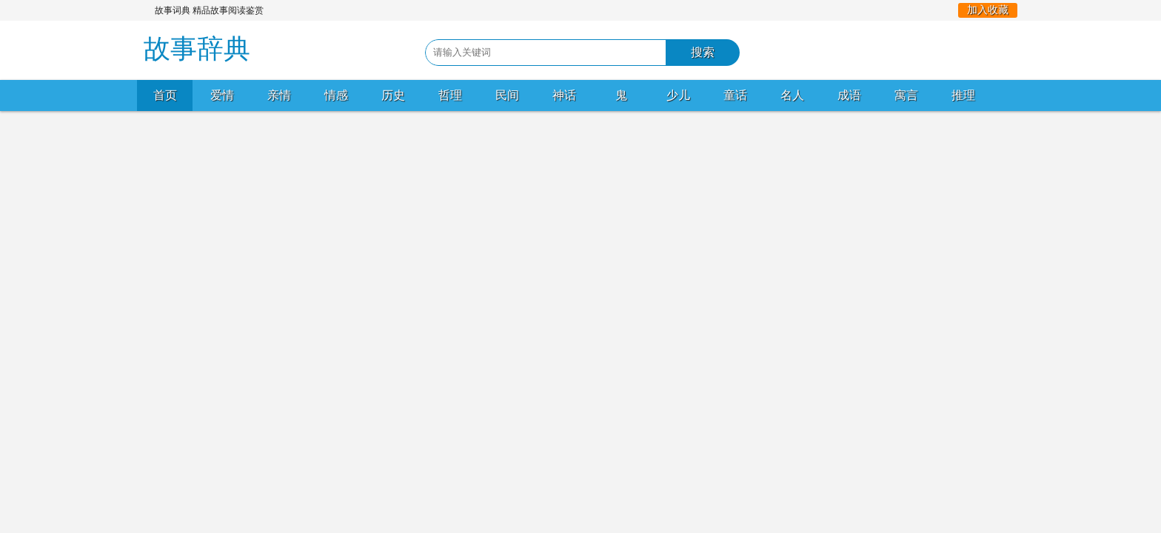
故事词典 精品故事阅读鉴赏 (209, 10)
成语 (849, 95)
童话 (735, 95)
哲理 (450, 95)
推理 (963, 95)
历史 (393, 95)
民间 (507, 95)
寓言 (906, 95)
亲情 (279, 95)
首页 (165, 95)
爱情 (222, 95)
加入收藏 (987, 10)
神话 (564, 95)
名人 (792, 95)
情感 (336, 95)
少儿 (678, 95)
